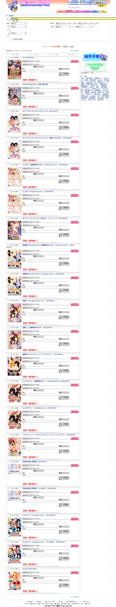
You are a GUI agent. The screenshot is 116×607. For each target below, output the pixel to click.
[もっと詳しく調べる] (73, 7)
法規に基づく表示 (50, 601)
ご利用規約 (29, 601)
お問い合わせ (86, 601)
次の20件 (76, 50)
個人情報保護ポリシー (72, 601)
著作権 (60, 601)
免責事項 (38, 601)
